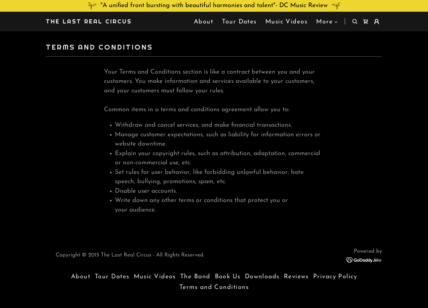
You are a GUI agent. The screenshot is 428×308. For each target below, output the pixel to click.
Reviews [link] (296, 277)
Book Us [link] (227, 277)
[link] (89, 22)
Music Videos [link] (286, 22)
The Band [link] (195, 277)
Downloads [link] (262, 277)
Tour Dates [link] (239, 22)
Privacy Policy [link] (335, 277)
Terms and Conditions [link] (214, 287)
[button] (327, 22)
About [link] (203, 22)
